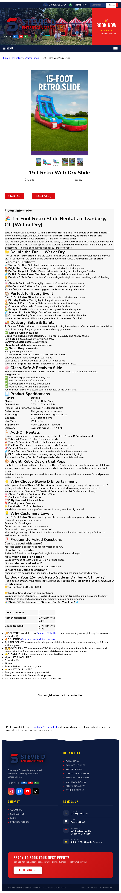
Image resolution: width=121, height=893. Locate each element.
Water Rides (32, 58)
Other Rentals (75, 790)
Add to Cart (14, 196)
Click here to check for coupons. (38, 639)
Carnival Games (76, 782)
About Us (16, 810)
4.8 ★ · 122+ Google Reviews (86, 842)
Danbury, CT (42, 633)
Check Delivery (43, 196)
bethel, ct (55, 633)
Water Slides (74, 769)
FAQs (13, 818)
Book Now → (27, 870)
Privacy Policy (19, 822)
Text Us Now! (78, 4)
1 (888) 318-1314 (54, 4)
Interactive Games (78, 778)
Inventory (17, 58)
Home (6, 58)
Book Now (72, 761)
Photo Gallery (75, 786)
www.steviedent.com (40, 593)
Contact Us (17, 814)
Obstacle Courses (77, 773)
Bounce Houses (76, 765)
